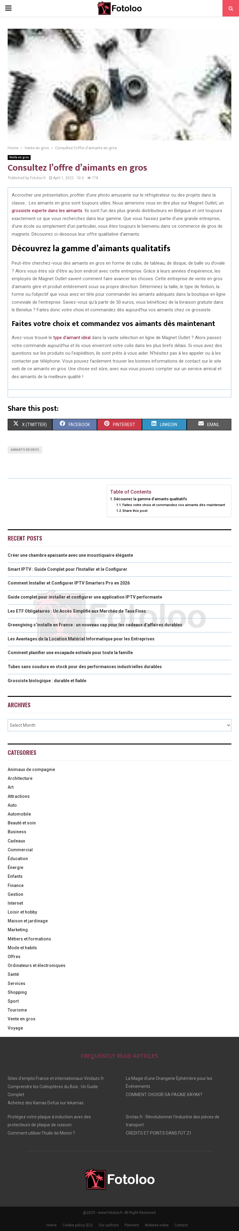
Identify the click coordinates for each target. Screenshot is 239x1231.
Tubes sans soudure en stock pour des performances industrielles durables (85, 666)
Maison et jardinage (28, 920)
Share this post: (135, 511)
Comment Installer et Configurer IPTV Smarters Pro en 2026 (69, 583)
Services (16, 983)
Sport (13, 1001)
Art (10, 787)
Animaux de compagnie (31, 769)
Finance (16, 885)
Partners (132, 1225)
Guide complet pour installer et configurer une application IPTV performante (85, 597)
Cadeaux (16, 840)
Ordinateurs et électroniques (36, 965)
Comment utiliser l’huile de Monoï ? (41, 1133)
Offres (14, 956)
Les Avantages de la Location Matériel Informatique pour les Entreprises (81, 638)
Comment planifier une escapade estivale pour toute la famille (70, 652)
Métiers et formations (29, 938)
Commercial (20, 849)
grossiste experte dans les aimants (47, 210)
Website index (157, 1225)
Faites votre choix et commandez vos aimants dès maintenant (173, 505)
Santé (13, 974)
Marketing (18, 929)
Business (17, 831)
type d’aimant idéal (72, 337)
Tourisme (17, 1010)
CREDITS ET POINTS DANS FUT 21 (159, 1133)
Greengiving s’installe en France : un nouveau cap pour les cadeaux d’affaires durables (95, 624)
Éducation (18, 858)
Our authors (109, 1225)
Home (52, 1225)
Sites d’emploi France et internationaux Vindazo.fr (56, 1078)
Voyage (15, 1028)
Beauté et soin (22, 822)
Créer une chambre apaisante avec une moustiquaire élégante (70, 555)
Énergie (15, 867)
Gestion (15, 894)
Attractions (19, 796)
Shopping (17, 992)
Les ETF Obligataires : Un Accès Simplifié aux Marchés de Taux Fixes (77, 611)
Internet (15, 903)
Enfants (15, 876)
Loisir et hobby (22, 912)
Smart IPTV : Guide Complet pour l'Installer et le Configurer (67, 569)
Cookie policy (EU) (77, 1225)
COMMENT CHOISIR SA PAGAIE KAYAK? (164, 1094)
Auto (12, 805)
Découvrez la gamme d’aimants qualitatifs (150, 499)
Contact (181, 1225)
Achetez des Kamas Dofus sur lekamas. (46, 1102)
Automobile (19, 814)
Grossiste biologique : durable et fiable (47, 680)
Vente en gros (19, 157)
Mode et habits (22, 947)
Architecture (20, 778)
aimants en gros (25, 449)
